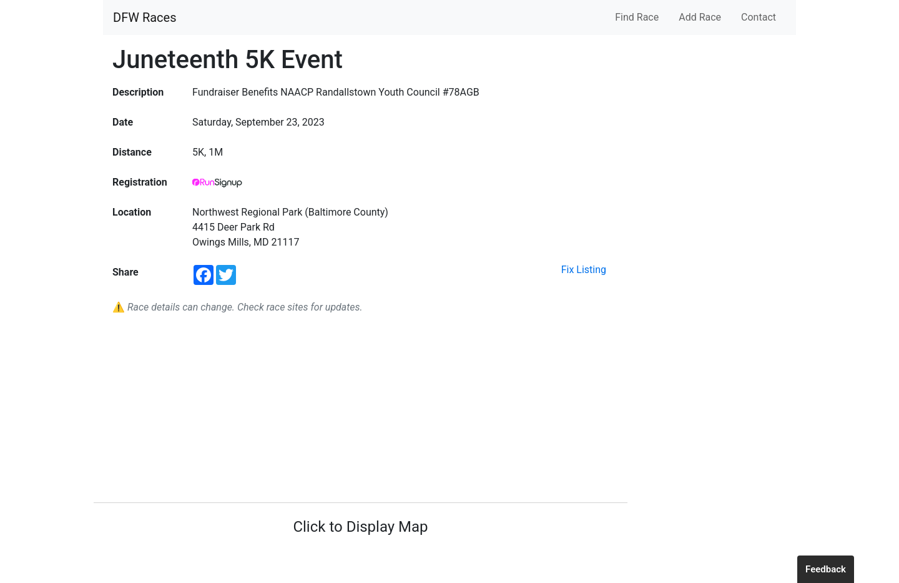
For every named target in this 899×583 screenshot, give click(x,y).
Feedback (825, 569)
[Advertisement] (360, 408)
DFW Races (144, 17)
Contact (758, 17)
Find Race (637, 17)
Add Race (700, 17)
